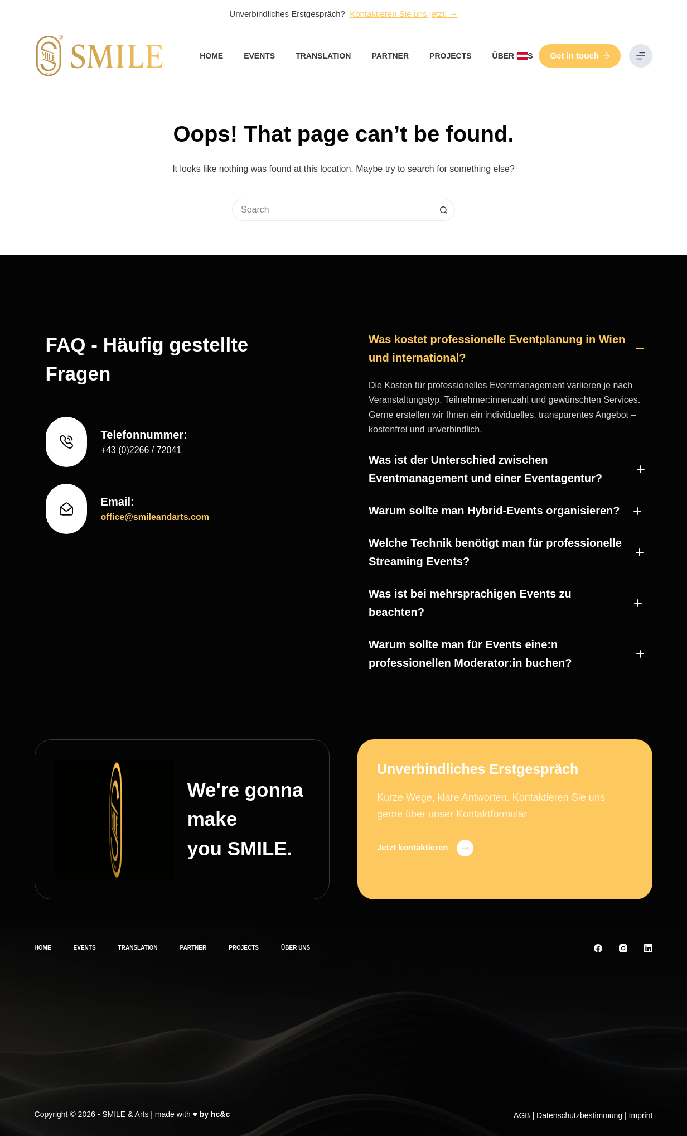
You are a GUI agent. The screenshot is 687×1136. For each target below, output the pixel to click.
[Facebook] (598, 948)
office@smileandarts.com (155, 517)
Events (259, 55)
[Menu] (640, 56)
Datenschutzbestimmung (579, 1115)
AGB (522, 1115)
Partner (390, 55)
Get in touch (579, 55)
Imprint (641, 1115)
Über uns (512, 55)
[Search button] (444, 210)
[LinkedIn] (648, 948)
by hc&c (215, 1114)
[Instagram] (623, 948)
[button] (522, 56)
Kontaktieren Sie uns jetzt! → (403, 13)
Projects (450, 55)
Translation (323, 55)
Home (211, 55)
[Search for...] (332, 210)
